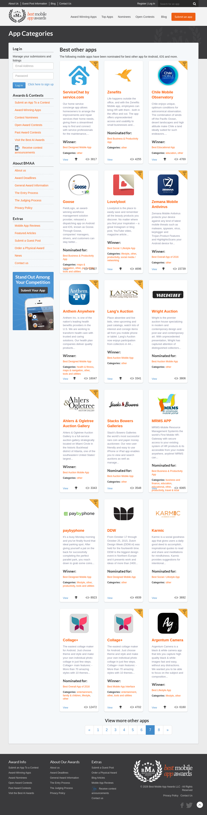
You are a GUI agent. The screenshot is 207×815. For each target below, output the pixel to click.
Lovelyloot (116, 202)
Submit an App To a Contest (32, 102)
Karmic (158, 531)
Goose (68, 202)
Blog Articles (98, 777)
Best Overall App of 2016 (165, 257)
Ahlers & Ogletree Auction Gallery (78, 423)
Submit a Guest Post (28, 240)
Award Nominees (17, 777)
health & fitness (85, 367)
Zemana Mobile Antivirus (165, 204)
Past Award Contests (28, 132)
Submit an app (183, 16)
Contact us (21, 263)
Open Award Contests (28, 125)
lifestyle (125, 253)
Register (141, 3)
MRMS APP (161, 421)
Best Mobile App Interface (121, 686)
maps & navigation (73, 370)
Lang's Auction (120, 311)
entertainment (84, 692)
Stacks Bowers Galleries (120, 423)
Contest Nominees (26, 117)
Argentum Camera (167, 640)
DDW (111, 531)
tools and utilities (72, 373)
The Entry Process (26, 193)
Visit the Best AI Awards (29, 140)
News (18, 255)
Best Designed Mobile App (77, 147)
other (79, 153)
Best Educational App (163, 147)
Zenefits (114, 92)
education (171, 153)
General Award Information (31, 185)
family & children (72, 695)
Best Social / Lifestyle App (121, 248)
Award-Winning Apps (28, 110)
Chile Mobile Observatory (162, 94)
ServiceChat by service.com (76, 94)
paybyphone (73, 531)
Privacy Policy (23, 207)
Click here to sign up (41, 84)
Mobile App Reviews (27, 225)
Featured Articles (25, 233)
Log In (151, 3)
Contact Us (186, 795)
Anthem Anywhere (79, 311)
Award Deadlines (25, 178)
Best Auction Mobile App (120, 357)
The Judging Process (28, 200)
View (65, 159)
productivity (113, 257)
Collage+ (70, 640)
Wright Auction (165, 311)
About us (20, 170)
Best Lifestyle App (161, 690)
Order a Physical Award (29, 248)
